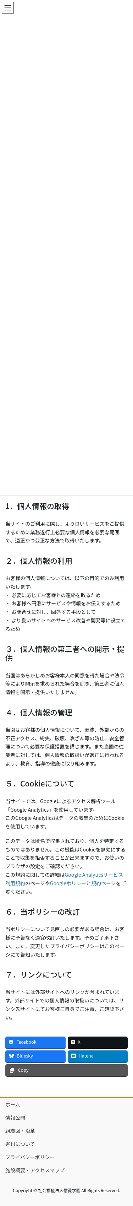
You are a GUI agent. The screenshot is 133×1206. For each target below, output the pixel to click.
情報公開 (15, 1117)
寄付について (20, 1143)
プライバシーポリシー (30, 1157)
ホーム (12, 1104)
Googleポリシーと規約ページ (83, 883)
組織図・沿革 (20, 1130)
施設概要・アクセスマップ (35, 1170)
